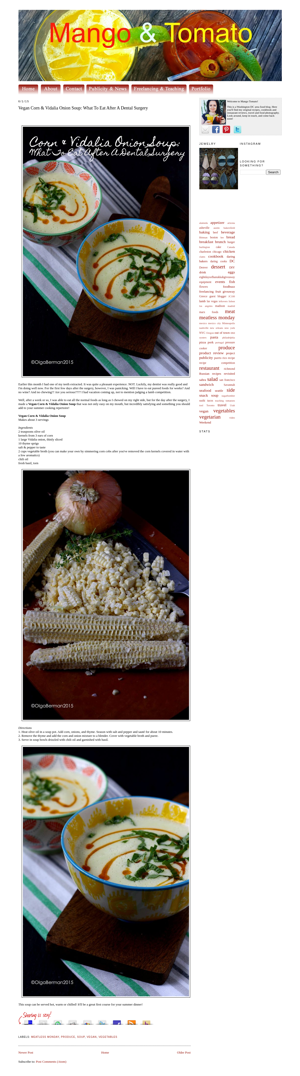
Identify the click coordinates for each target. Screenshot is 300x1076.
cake (218, 247)
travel (222, 405)
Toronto (210, 405)
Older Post (183, 1052)
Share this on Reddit (72, 1021)
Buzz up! (146, 1021)
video (232, 417)
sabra (202, 380)
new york (229, 328)
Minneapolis (228, 323)
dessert (218, 266)
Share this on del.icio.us (28, 1021)
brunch (220, 242)
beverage (228, 232)
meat (230, 311)
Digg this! (43, 1021)
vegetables (224, 410)
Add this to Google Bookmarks (87, 1021)
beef (215, 232)
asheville (204, 227)
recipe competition (217, 363)
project (230, 353)
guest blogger (217, 296)
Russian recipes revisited (217, 373)
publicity (206, 357)
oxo (233, 333)
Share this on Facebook (117, 1021)
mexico (203, 323)
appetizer (217, 222)
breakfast (206, 242)
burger (231, 242)
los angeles (206, 306)
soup (214, 395)
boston (214, 237)
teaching (219, 400)
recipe (231, 358)
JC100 (231, 296)
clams (202, 256)
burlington (204, 247)
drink (202, 272)
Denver (203, 267)
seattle (219, 390)
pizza (202, 342)
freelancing (206, 291)
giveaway (229, 291)
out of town (222, 333)
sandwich (206, 384)
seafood (205, 390)
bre (222, 237)
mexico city (214, 323)
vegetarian (210, 417)
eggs (231, 272)
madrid (231, 306)
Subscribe (131, 1021)
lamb (202, 301)
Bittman (203, 237)
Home (105, 1052)
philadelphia (228, 337)
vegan (203, 411)
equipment (205, 282)
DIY (232, 267)
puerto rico (220, 358)
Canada (231, 247)
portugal (219, 342)
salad (212, 379)
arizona (231, 223)
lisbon (232, 301)
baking (204, 232)
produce (227, 347)
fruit (218, 291)
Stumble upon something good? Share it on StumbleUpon (57, 1021)
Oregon (210, 333)
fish (232, 282)
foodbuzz (229, 286)
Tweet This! (102, 1021)
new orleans (216, 328)
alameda (203, 223)
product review (211, 353)
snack (203, 395)
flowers (203, 286)
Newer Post (25, 1052)
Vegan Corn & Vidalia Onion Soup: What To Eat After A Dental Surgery (83, 108)
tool (201, 405)
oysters (202, 337)
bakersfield (229, 228)
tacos (210, 400)
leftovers (223, 301)
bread (230, 237)
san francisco (227, 380)
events (220, 282)
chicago (217, 251)
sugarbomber (228, 395)
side (231, 390)
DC (232, 261)
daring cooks (218, 261)
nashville (204, 328)
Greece (203, 296)
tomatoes (230, 400)
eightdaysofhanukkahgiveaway (217, 277)
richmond (229, 368)
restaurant (209, 368)
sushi (202, 400)
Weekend (205, 422)
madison (220, 306)
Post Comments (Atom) (51, 1061)
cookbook (215, 256)
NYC (202, 333)
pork (211, 342)
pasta (214, 337)
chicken (229, 251)
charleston (205, 251)
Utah (232, 405)
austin (216, 228)
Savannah (229, 385)
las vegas (212, 301)
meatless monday (217, 317)
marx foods (208, 312)
